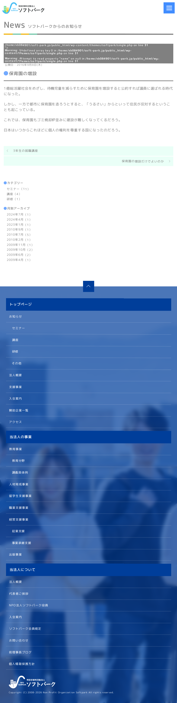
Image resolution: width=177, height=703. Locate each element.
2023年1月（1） (19, 224)
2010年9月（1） (19, 230)
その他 (17, 363)
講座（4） (14, 194)
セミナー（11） (18, 189)
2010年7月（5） (19, 234)
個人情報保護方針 (22, 664)
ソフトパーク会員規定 (25, 628)
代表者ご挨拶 (18, 593)
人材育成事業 (18, 484)
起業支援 (18, 531)
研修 (15, 351)
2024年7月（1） (19, 214)
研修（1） (14, 199)
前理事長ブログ (20, 652)
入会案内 (15, 398)
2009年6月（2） (19, 255)
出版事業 (15, 554)
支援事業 (15, 386)
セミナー (18, 328)
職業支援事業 (18, 507)
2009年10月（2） (20, 250)
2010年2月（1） (19, 240)
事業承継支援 (21, 543)
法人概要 (15, 375)
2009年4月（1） (19, 260)
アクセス (15, 422)
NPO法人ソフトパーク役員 (28, 605)
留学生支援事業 (20, 496)
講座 (15, 339)
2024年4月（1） (19, 219)
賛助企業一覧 (18, 410)
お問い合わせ (18, 640)
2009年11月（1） (20, 245)
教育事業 (15, 449)
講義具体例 (20, 472)
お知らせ (15, 316)
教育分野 (18, 460)
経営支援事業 (18, 519)
